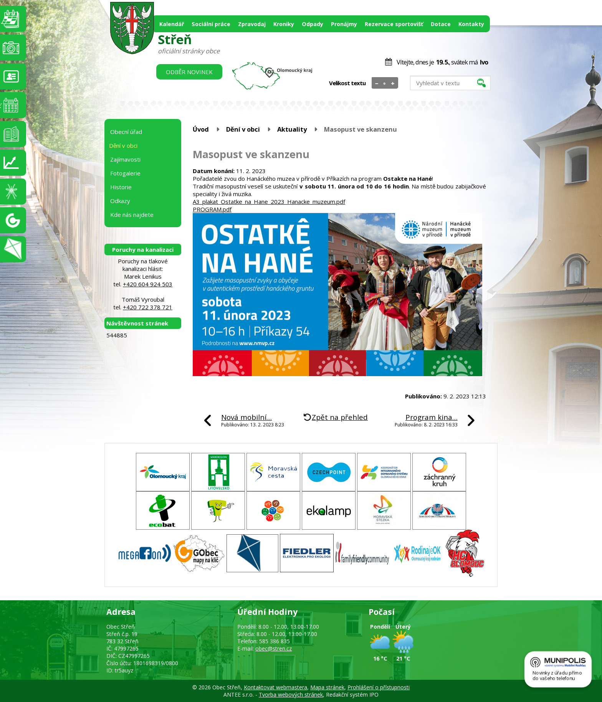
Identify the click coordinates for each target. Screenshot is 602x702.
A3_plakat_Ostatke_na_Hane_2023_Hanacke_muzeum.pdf (269, 201)
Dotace (441, 24)
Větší (393, 83)
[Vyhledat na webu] (450, 83)
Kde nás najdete (132, 214)
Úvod (201, 129)
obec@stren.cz (273, 648)
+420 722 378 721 (147, 307)
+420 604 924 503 (147, 284)
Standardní (385, 83)
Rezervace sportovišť (394, 24)
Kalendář (171, 24)
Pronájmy (344, 24)
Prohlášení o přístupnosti (378, 687)
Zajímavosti (125, 159)
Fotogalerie (125, 173)
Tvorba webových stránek (291, 694)
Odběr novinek (189, 72)
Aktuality (292, 129)
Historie (121, 187)
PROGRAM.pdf (212, 209)
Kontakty (471, 24)
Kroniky (283, 24)
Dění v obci (243, 129)
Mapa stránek (327, 687)
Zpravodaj (252, 24)
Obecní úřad (126, 131)
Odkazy (120, 201)
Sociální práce (211, 24)
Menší (377, 83)
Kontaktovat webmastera (275, 687)
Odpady (312, 24)
